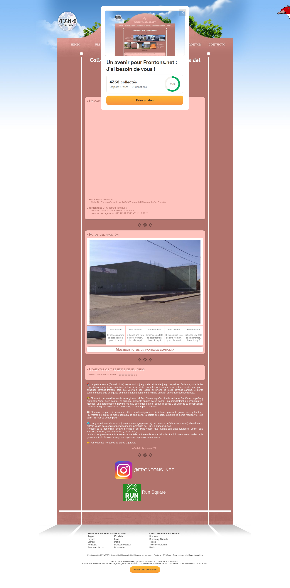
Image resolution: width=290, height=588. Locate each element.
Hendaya (92, 544)
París (152, 547)
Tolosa (152, 542)
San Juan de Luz (96, 547)
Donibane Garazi (122, 544)
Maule (117, 542)
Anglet (91, 536)
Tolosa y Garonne (158, 544)
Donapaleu (119, 547)
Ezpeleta (118, 536)
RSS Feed (167, 555)
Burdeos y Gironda (158, 539)
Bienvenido (114, 555)
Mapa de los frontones (143, 555)
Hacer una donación (145, 569)
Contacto (215, 44)
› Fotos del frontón (103, 234)
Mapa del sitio (127, 555)
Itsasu (117, 539)
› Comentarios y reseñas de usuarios (116, 369)
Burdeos (153, 536)
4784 (67, 20)
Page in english (196, 555)
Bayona (91, 539)
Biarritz (91, 542)
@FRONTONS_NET (145, 469)
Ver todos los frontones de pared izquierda (113, 442)
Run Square (145, 492)
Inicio (75, 44)
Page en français (180, 555)
